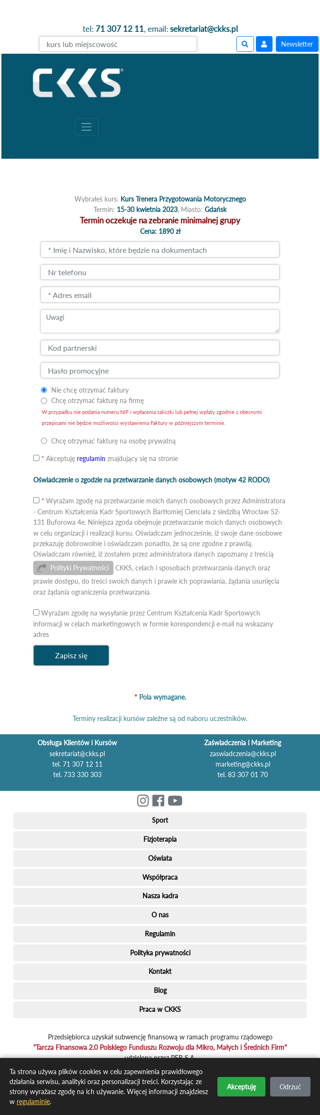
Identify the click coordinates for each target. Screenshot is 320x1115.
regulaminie (33, 1101)
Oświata (160, 858)
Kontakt (160, 971)
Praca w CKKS (160, 1009)
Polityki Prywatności (79, 568)
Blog (160, 990)
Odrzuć (290, 1087)
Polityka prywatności (160, 953)
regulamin (91, 458)
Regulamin (160, 934)
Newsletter (297, 44)
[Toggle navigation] (86, 126)
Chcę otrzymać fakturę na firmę (97, 400)
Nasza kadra (160, 896)
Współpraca (160, 877)
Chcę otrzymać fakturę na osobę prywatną (113, 441)
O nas (160, 915)
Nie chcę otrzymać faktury (90, 390)
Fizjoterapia (160, 839)
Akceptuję (241, 1087)
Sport (160, 820)
